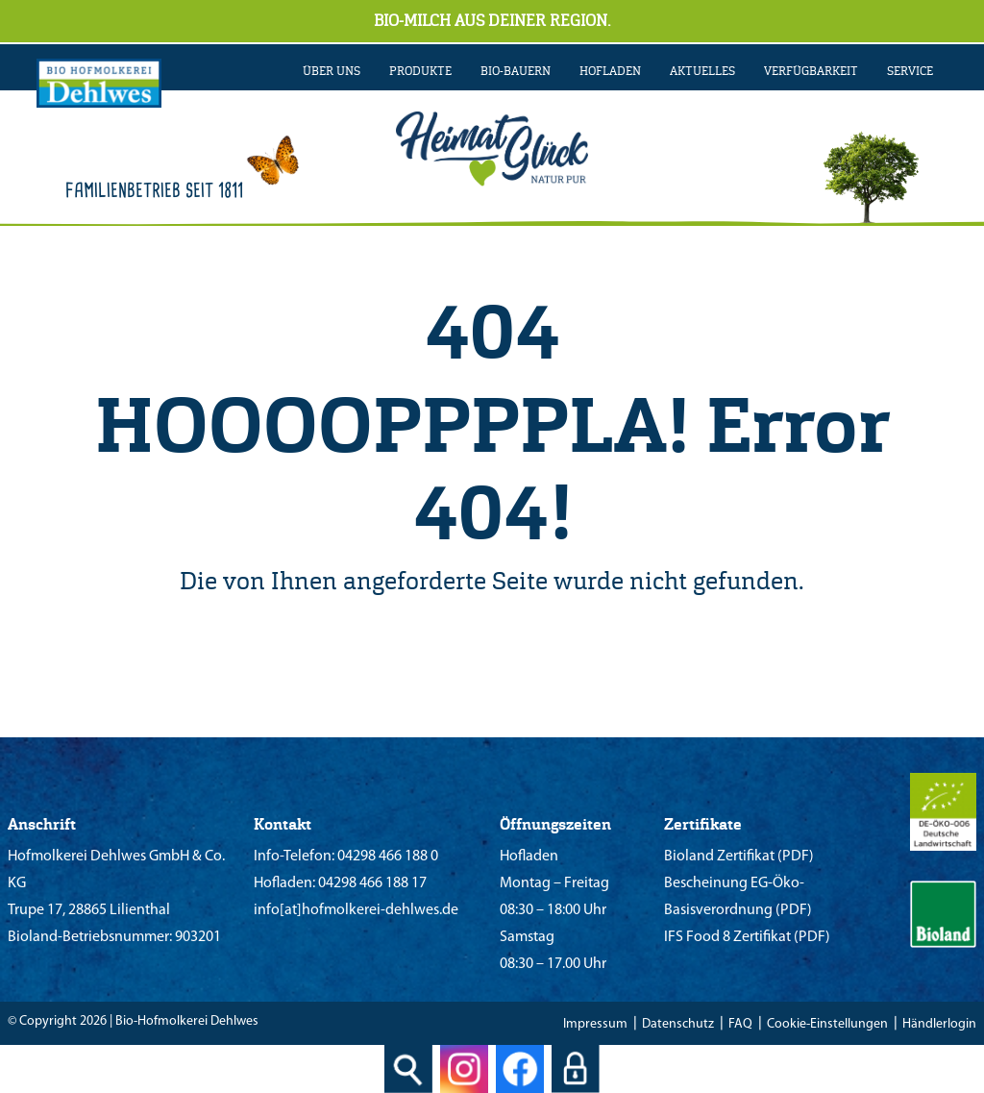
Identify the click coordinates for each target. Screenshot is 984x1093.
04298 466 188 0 (386, 856)
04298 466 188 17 (371, 883)
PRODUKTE (420, 71)
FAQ (740, 1024)
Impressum (595, 1024)
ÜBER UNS (331, 71)
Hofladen (610, 71)
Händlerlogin (939, 1024)
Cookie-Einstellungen (827, 1024)
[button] (42, 1050)
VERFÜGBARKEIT (811, 71)
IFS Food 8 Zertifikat (727, 937)
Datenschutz (678, 1024)
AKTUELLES (702, 71)
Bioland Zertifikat (719, 856)
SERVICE (910, 71)
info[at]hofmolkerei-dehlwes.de (356, 910)
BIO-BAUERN (515, 71)
